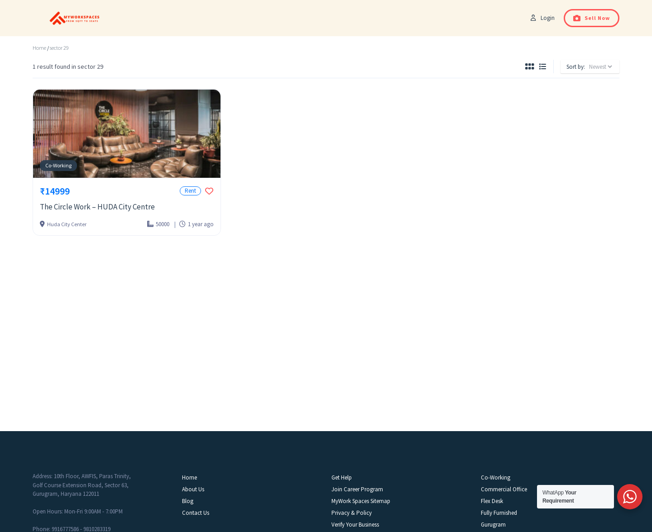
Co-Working (58, 165)
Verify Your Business (355, 524)
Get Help (341, 477)
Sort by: (575, 67)
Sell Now (591, 17)
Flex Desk (492, 501)
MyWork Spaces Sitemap (360, 501)
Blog (187, 501)
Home (39, 48)
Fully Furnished (499, 513)
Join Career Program (357, 489)
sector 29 (59, 48)
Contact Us (195, 513)
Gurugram (493, 524)
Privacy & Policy (351, 513)
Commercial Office (504, 489)
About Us (193, 489)
